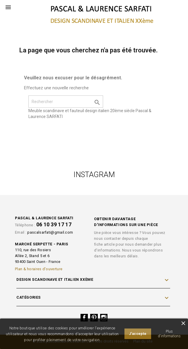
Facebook (84, 317)
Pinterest (94, 317)
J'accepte (138, 334)
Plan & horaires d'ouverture (38, 269)
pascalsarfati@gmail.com (50, 232)
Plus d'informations (169, 333)
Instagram (104, 317)
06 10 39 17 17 (53, 224)
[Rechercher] (65, 101)
